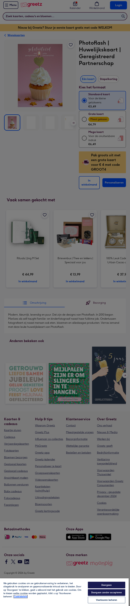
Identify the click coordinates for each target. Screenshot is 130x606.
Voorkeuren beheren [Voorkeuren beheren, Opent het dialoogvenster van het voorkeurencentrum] (106, 600)
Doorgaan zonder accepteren (106, 592)
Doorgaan (106, 585)
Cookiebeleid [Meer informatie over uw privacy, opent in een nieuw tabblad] (20, 596)
